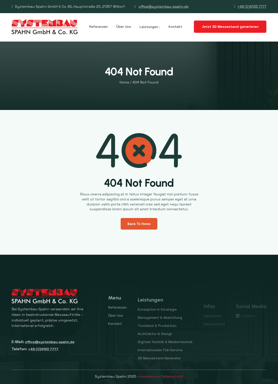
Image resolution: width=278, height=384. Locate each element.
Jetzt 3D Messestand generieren (230, 26)
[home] (45, 26)
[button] (150, 27)
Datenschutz (172, 376)
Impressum (148, 376)
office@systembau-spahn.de (163, 6)
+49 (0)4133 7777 (251, 6)
